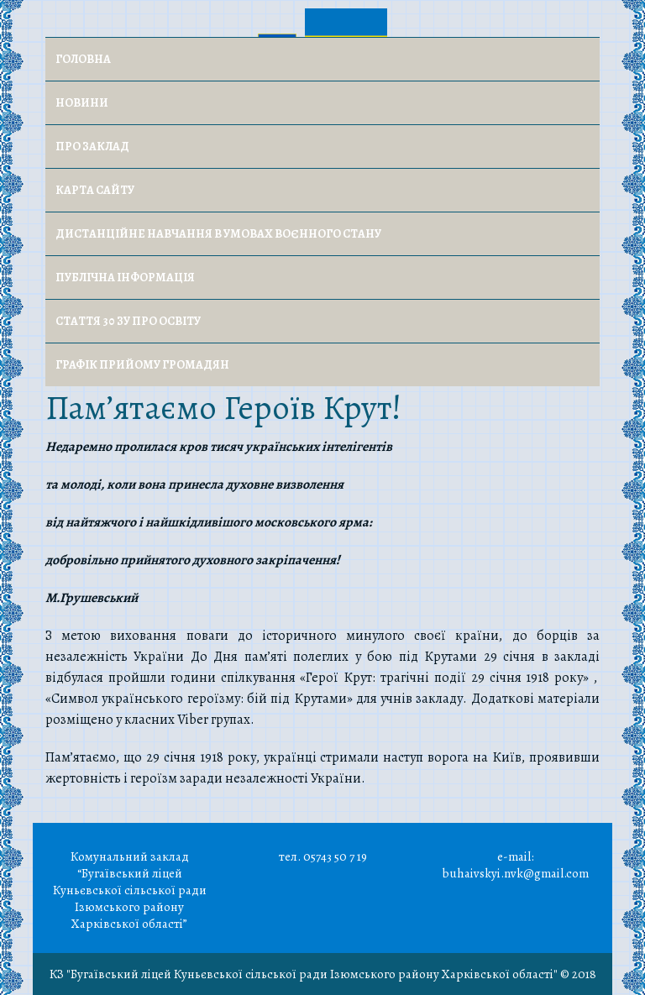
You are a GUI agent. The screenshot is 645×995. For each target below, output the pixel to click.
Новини (81, 103)
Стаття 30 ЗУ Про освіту (128, 321)
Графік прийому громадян (142, 365)
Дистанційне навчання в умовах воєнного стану (218, 234)
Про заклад (92, 146)
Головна (83, 59)
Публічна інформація (125, 277)
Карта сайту (94, 190)
